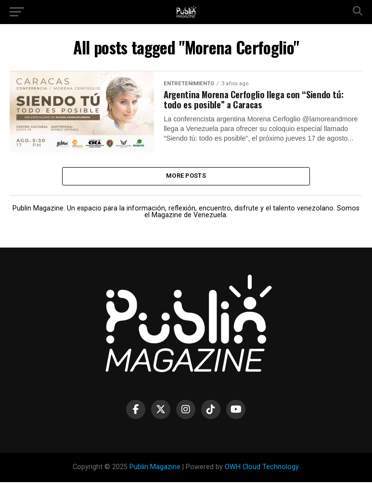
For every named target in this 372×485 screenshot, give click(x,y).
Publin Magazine (154, 470)
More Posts (186, 177)
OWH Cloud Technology (262, 470)
